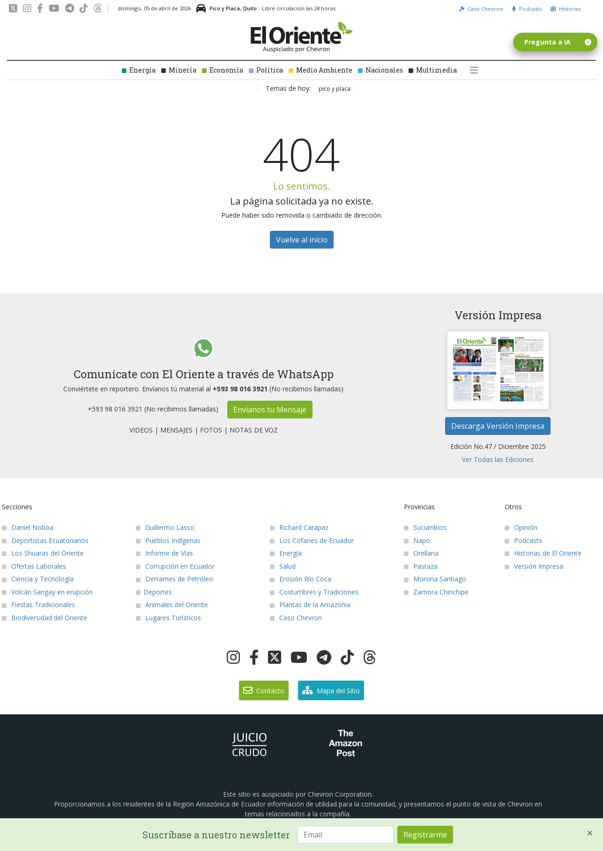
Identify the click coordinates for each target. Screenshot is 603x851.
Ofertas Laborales (34, 566)
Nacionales (380, 70)
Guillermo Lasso (165, 527)
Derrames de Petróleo (174, 578)
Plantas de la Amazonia (310, 604)
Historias (566, 8)
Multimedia (433, 70)
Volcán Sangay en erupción (47, 591)
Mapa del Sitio (331, 690)
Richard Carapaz (299, 527)
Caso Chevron (481, 8)
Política (266, 70)
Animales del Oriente (172, 604)
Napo (417, 540)
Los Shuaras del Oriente (43, 553)
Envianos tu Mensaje (269, 409)
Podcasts (527, 8)
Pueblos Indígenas (168, 540)
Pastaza (421, 566)
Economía (222, 70)
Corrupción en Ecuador (175, 566)
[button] (475, 70)
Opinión (521, 527)
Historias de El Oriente (543, 553)
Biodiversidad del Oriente (44, 617)
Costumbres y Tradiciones (314, 591)
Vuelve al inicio (302, 240)
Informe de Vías (164, 553)
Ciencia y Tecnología (38, 578)
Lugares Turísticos (168, 617)
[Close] (590, 833)
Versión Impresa (534, 566)
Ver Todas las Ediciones (498, 459)
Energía (139, 70)
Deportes (154, 591)
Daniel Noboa (27, 527)
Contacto (263, 690)
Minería (178, 70)
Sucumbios (425, 527)
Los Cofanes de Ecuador (312, 540)
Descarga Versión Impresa (497, 426)
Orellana (421, 553)
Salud (283, 566)
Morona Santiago (435, 578)
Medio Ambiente (320, 70)
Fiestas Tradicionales (38, 604)
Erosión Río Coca (300, 578)
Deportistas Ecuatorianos (45, 540)
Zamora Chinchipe (436, 591)
